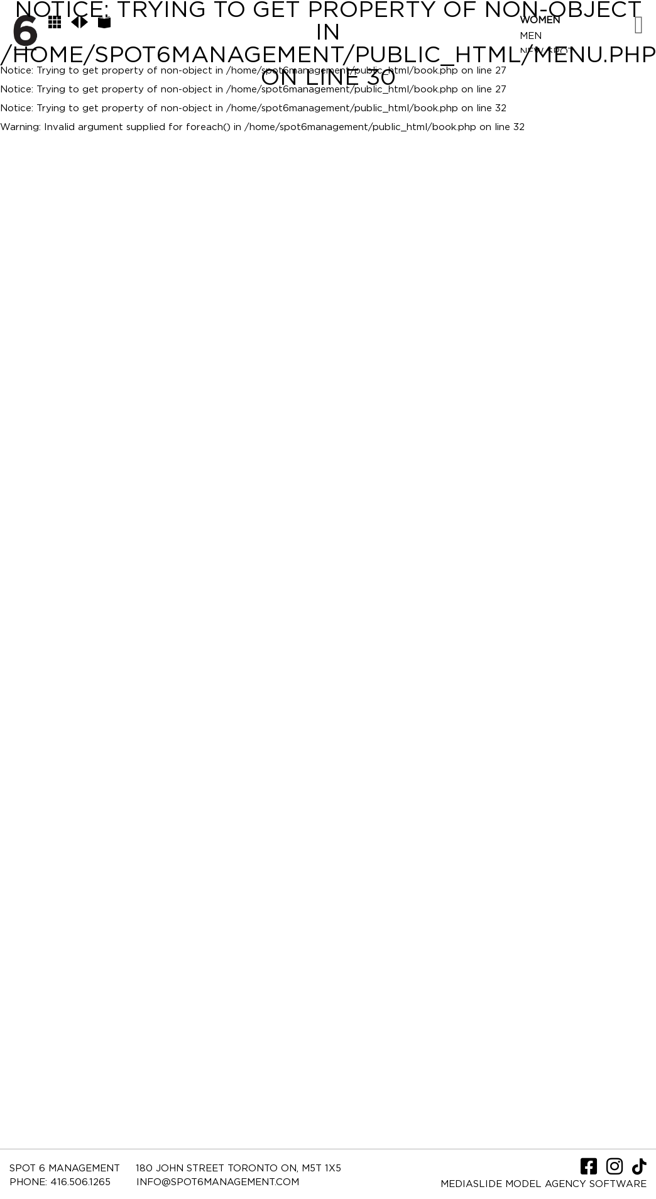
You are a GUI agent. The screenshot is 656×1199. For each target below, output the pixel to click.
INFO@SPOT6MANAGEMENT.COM (217, 1182)
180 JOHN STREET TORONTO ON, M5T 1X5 (238, 1168)
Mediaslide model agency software (543, 1184)
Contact (544, 99)
